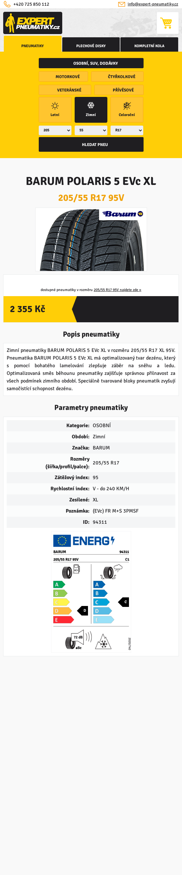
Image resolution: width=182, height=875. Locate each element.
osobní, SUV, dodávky (95, 63)
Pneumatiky (32, 46)
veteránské (69, 90)
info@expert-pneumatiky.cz (153, 4)
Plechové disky (91, 46)
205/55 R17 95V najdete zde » (117, 290)
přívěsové (123, 90)
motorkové (68, 76)
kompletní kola (149, 46)
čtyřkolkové (121, 76)
